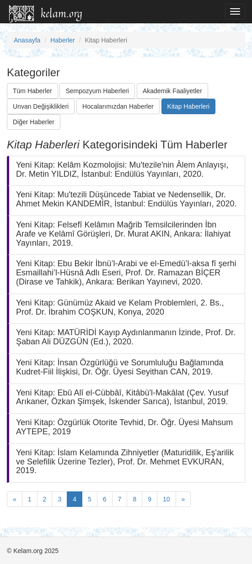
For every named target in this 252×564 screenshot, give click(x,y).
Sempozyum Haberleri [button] (97, 91)
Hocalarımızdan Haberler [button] (118, 106)
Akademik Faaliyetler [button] (172, 91)
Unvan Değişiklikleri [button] (41, 106)
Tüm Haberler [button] (32, 91)
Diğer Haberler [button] (33, 122)
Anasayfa (27, 40)
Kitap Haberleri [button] (188, 106)
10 (166, 499)
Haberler (62, 40)
